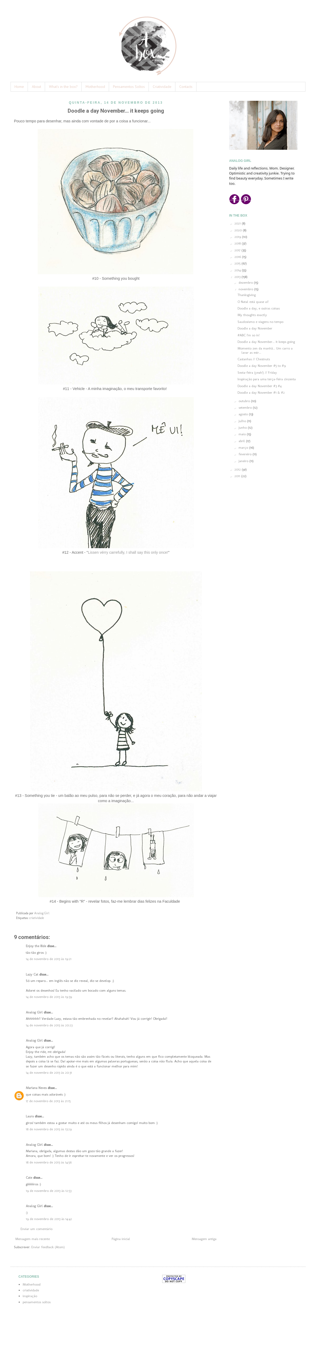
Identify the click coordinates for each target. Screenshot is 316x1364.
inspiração (30, 1296)
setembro (246, 407)
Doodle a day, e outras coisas (259, 308)
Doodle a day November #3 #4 (260, 386)
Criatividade (162, 86)
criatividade (36, 918)
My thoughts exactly (252, 315)
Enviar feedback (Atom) (48, 1247)
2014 (238, 270)
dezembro (246, 282)
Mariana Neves (36, 1088)
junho (243, 427)
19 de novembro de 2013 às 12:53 (48, 1191)
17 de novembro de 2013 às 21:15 (48, 1101)
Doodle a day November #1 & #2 (261, 392)
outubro (245, 401)
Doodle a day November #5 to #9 (262, 366)
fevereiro (246, 454)
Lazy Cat (32, 974)
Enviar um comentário (36, 1229)
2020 (238, 230)
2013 (237, 277)
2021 (238, 223)
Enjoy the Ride (36, 946)
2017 (237, 250)
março (244, 447)
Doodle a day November (255, 328)
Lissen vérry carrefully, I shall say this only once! (128, 552)
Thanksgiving (247, 295)
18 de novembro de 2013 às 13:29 (49, 1129)
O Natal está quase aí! (253, 302)
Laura (30, 1116)
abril (242, 441)
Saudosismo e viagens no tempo (260, 322)
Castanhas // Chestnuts (254, 359)
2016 (238, 257)
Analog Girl (34, 1012)
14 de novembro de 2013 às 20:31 (49, 1073)
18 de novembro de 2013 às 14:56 (49, 1162)
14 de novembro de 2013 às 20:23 (49, 1025)
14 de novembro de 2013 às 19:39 (49, 997)
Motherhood (95, 86)
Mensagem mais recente (32, 1239)
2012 (238, 469)
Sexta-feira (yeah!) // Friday (257, 372)
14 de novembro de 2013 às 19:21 (48, 959)
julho (243, 421)
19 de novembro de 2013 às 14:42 (49, 1219)
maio (243, 434)
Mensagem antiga (204, 1239)
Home (19, 86)
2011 (237, 476)
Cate (29, 1178)
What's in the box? (63, 86)
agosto (244, 414)
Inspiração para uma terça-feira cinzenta (267, 379)
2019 (238, 237)
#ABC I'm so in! (249, 335)
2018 (238, 243)
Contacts (185, 86)
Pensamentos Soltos (129, 86)
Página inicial (121, 1239)
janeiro (244, 461)
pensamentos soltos (37, 1302)
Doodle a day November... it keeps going (266, 342)
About (36, 86)
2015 (237, 263)
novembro (246, 289)
